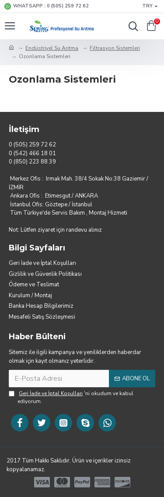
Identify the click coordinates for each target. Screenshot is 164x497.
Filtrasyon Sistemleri (115, 48)
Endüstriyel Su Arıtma (51, 48)
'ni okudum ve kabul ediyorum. (71, 397)
